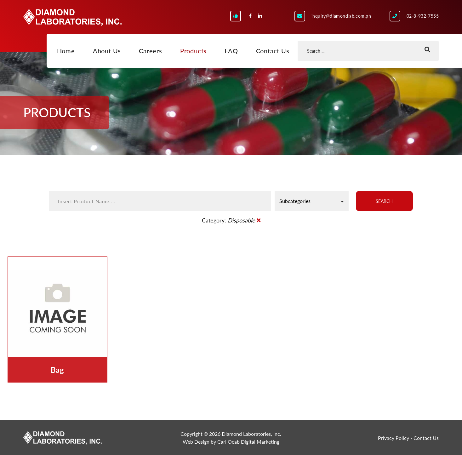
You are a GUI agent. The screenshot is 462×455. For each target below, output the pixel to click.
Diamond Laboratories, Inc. (72, 17)
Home (66, 51)
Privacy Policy (393, 438)
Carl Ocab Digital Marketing (248, 442)
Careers (150, 51)
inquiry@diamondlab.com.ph (341, 16)
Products (193, 51)
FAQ (231, 51)
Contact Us (272, 51)
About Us (107, 51)
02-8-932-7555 (423, 16)
